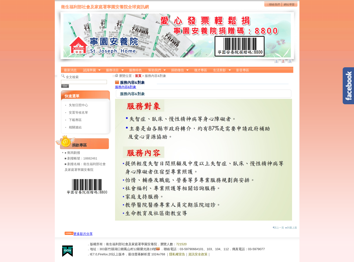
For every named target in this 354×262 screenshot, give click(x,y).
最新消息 (70, 70)
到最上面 (291, 227)
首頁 (138, 76)
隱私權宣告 (177, 254)
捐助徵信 (178, 70)
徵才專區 (200, 70)
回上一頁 (278, 227)
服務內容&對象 (155, 76)
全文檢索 (72, 77)
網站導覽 (289, 4)
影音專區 (242, 70)
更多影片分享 (79, 234)
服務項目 (113, 70)
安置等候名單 (78, 112)
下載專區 (75, 120)
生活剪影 (220, 70)
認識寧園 (90, 70)
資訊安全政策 (197, 254)
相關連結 (75, 127)
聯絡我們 (274, 4)
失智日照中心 (78, 105)
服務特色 (135, 70)
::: (268, 4)
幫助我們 (155, 70)
